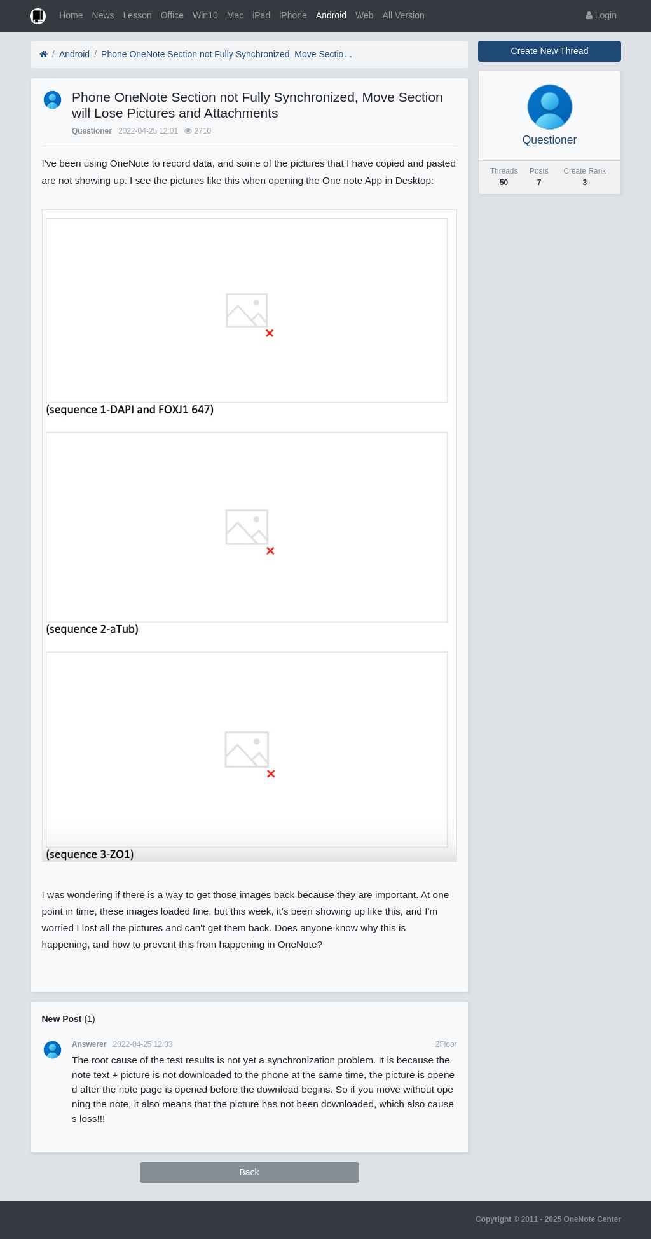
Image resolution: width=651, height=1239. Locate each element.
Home (71, 15)
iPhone (293, 15)
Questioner (92, 131)
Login (601, 15)
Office (172, 15)
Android (331, 15)
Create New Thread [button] (550, 51)
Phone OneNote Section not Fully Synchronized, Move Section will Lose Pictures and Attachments (228, 54)
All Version (404, 15)
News (103, 15)
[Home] (43, 54)
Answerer (89, 1044)
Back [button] (249, 1172)
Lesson (137, 15)
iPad (261, 15)
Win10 (205, 15)
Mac (235, 15)
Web (364, 15)
